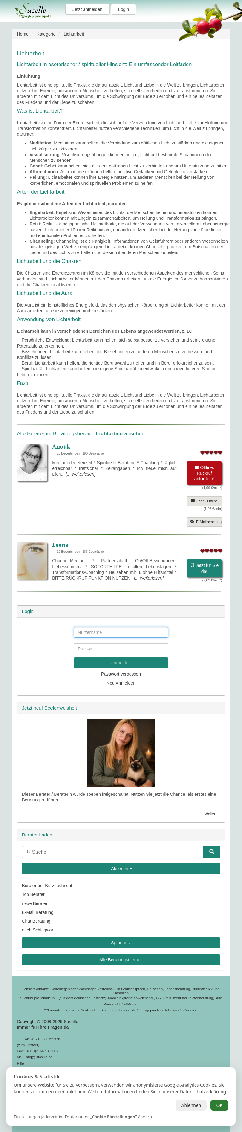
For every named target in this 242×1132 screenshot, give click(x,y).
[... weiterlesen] (80, 474)
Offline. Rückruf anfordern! (204, 473)
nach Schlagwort (38, 929)
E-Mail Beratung (37, 912)
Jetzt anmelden (87, 9)
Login (123, 9)
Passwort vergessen (121, 673)
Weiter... (211, 814)
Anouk (61, 447)
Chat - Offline (204, 501)
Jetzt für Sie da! (204, 568)
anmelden (121, 662)
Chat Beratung (36, 921)
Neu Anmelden (121, 683)
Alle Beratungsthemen (121, 959)
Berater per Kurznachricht (47, 885)
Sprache (121, 942)
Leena (60, 545)
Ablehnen (191, 1105)
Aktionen (121, 868)
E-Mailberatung (206, 522)
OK (219, 1105)
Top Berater (33, 894)
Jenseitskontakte (35, 989)
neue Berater (34, 903)
